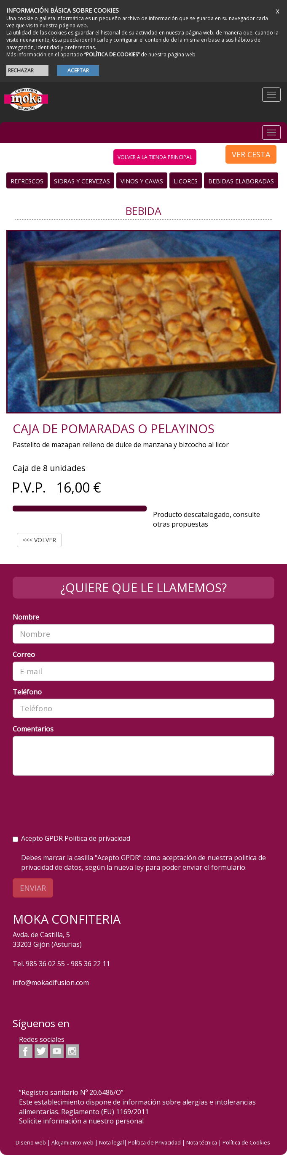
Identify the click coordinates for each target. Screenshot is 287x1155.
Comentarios (33, 729)
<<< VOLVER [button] (39, 540)
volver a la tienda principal (155, 157)
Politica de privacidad (97, 838)
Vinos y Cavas (142, 181)
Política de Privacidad (154, 1142)
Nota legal (111, 1142)
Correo (24, 654)
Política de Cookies (246, 1142)
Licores (186, 181)
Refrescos (27, 181)
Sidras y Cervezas (82, 181)
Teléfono (27, 692)
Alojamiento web (72, 1142)
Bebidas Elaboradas (241, 181)
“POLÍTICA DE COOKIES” (111, 54)
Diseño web (31, 1142)
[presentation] (77, 798)
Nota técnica (201, 1142)
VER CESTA (251, 154)
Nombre (26, 617)
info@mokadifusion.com (51, 982)
